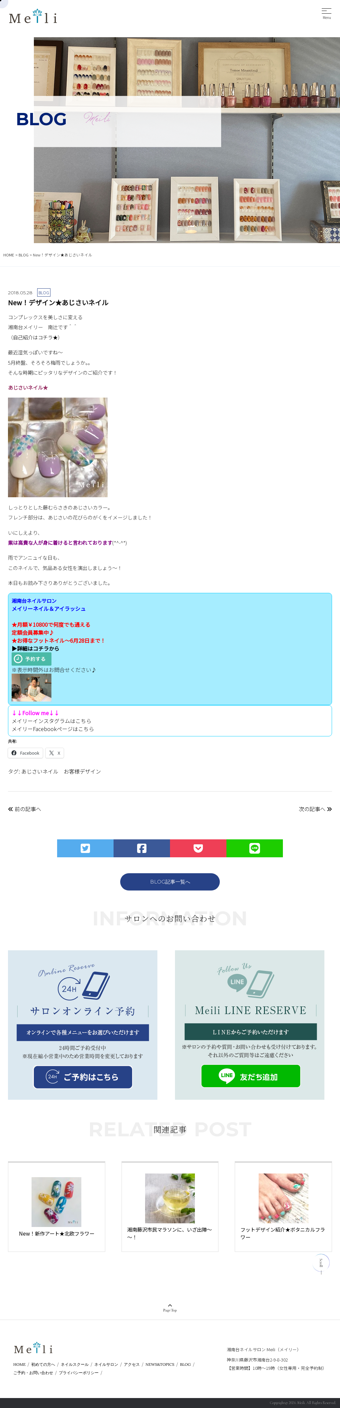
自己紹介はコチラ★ (35, 337)
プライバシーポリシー (79, 1372)
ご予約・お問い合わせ (33, 1372)
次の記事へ (315, 809)
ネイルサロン (106, 1364)
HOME (19, 1364)
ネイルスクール (75, 1364)
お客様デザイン (82, 771)
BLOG (185, 1364)
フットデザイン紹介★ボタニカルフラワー (282, 1233)
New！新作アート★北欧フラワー (56, 1233)
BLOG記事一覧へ (170, 882)
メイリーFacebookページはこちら (53, 729)
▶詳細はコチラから (35, 648)
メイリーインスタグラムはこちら (51, 721)
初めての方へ (43, 1364)
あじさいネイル (39, 771)
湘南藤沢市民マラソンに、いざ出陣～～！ (169, 1233)
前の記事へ (24, 809)
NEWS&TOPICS (159, 1364)
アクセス (132, 1364)
